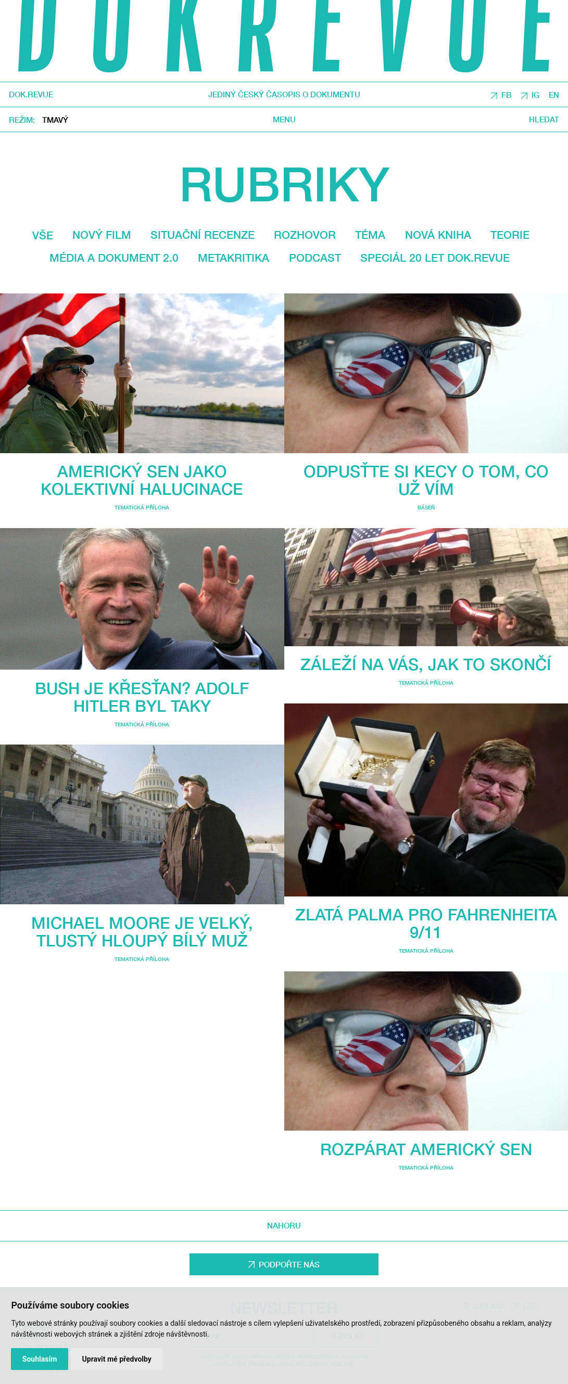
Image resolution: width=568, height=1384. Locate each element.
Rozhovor (305, 234)
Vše (42, 235)
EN (554, 94)
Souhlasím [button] (39, 1359)
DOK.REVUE (31, 95)
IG (535, 94)
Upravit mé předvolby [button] (117, 1359)
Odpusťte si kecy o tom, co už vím (426, 480)
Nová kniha (438, 234)
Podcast (315, 257)
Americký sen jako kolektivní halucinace (142, 480)
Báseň (426, 507)
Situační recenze (202, 234)
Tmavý (55, 120)
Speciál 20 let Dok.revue (435, 257)
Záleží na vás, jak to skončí (425, 664)
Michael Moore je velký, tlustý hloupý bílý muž (142, 931)
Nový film (101, 234)
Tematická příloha (142, 507)
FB (506, 94)
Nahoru (284, 1225)
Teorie (509, 234)
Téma (370, 234)
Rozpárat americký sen (426, 1149)
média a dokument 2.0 (114, 257)
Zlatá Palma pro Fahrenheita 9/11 (426, 923)
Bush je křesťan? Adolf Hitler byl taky (142, 696)
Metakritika (233, 257)
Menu (284, 119)
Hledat (544, 119)
